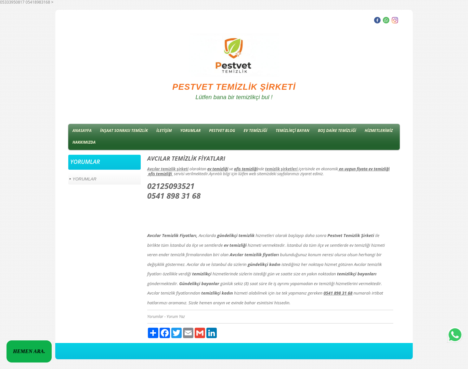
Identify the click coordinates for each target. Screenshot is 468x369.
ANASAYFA (82, 130)
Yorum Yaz (176, 316)
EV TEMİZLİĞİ (255, 130)
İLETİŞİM (164, 130)
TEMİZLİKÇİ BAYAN (292, 130)
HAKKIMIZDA (84, 142)
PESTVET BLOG (222, 130)
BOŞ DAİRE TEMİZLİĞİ (337, 130)
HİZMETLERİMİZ (379, 130)
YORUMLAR (190, 130)
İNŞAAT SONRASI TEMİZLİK (124, 130)
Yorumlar (155, 316)
